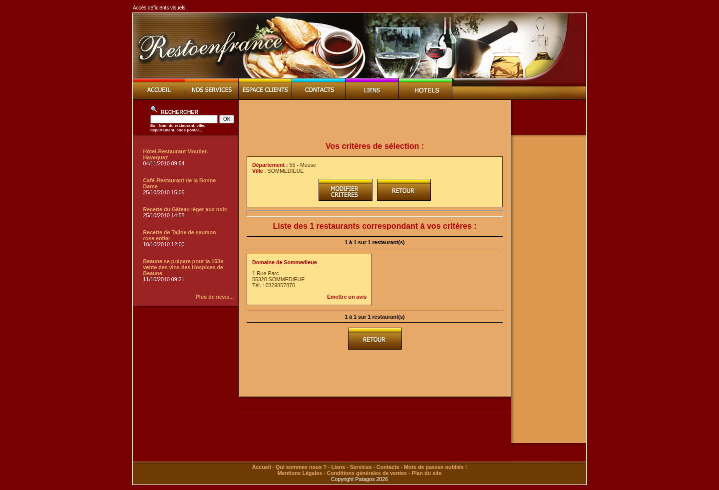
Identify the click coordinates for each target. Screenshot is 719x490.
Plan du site (427, 473)
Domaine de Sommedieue (284, 262)
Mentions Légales (300, 473)
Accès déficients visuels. (160, 7)
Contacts (387, 467)
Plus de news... (215, 297)
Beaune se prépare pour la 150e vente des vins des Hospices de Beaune (183, 267)
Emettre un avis (346, 297)
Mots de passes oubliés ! (435, 467)
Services (361, 467)
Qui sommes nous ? (301, 467)
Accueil (261, 467)
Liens (338, 467)
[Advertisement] (375, 121)
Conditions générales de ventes (367, 473)
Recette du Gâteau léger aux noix (185, 209)
